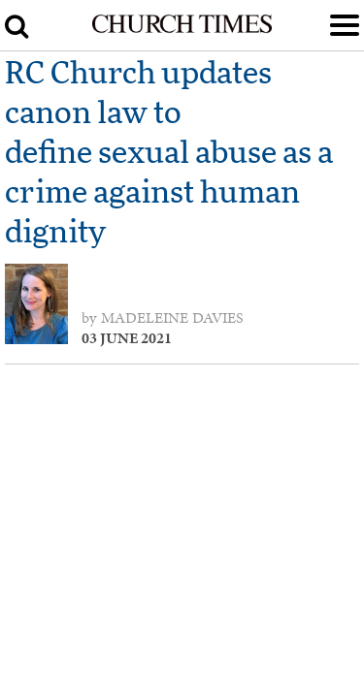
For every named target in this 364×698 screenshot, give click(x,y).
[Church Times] (181, 29)
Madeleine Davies (172, 318)
